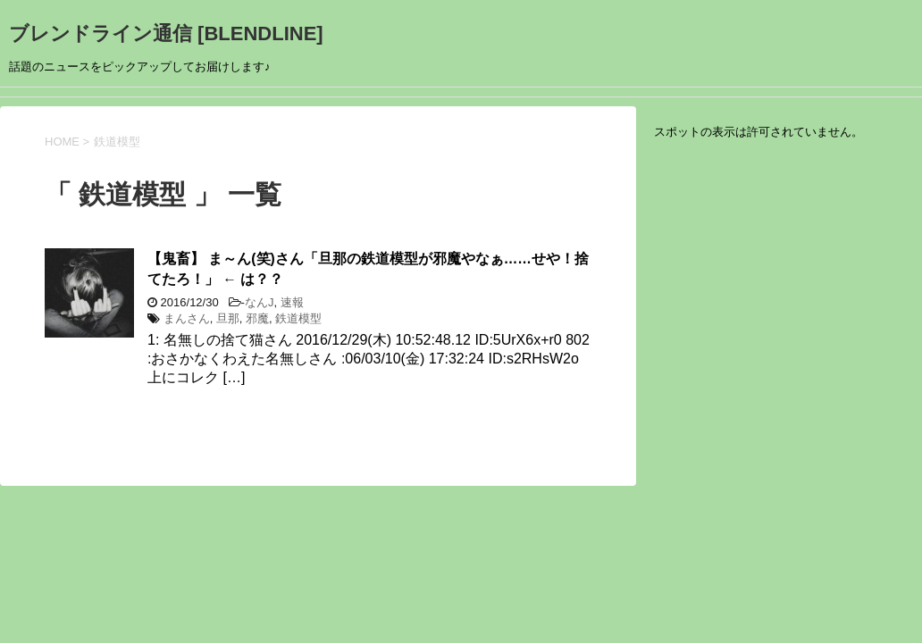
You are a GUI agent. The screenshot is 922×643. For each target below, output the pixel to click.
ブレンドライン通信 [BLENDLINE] (166, 33)
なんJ (259, 302)
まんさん (186, 318)
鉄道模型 (298, 318)
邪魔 (257, 318)
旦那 (227, 318)
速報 (292, 302)
